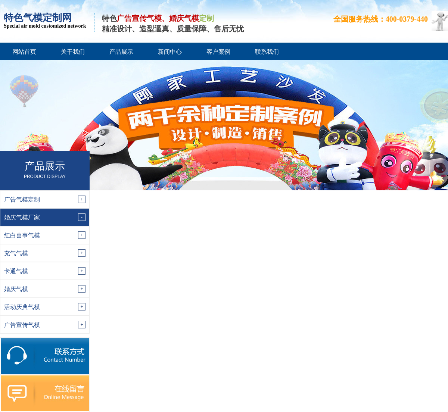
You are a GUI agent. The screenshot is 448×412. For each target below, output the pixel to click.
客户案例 (218, 52)
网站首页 (24, 52)
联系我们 (267, 52)
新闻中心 (170, 52)
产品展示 (121, 52)
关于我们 (73, 52)
